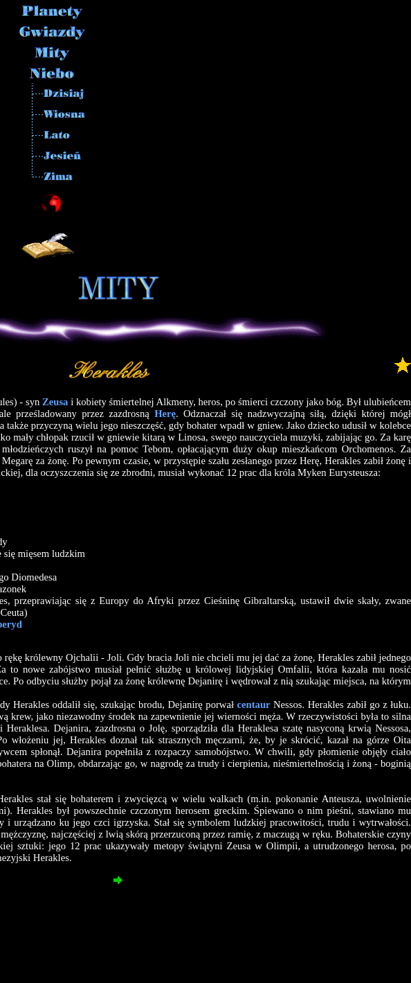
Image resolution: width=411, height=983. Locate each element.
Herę (165, 413)
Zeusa (55, 401)
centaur (254, 704)
